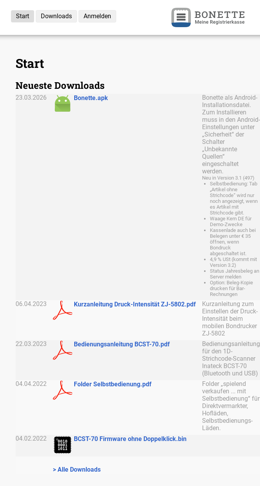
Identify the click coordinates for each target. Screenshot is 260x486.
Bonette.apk (91, 98)
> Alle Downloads (77, 469)
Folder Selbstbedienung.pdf (113, 384)
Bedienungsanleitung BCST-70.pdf (122, 344)
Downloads (56, 16)
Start (22, 16)
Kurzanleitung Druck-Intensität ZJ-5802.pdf (135, 304)
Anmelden (97, 16)
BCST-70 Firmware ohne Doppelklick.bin (130, 439)
